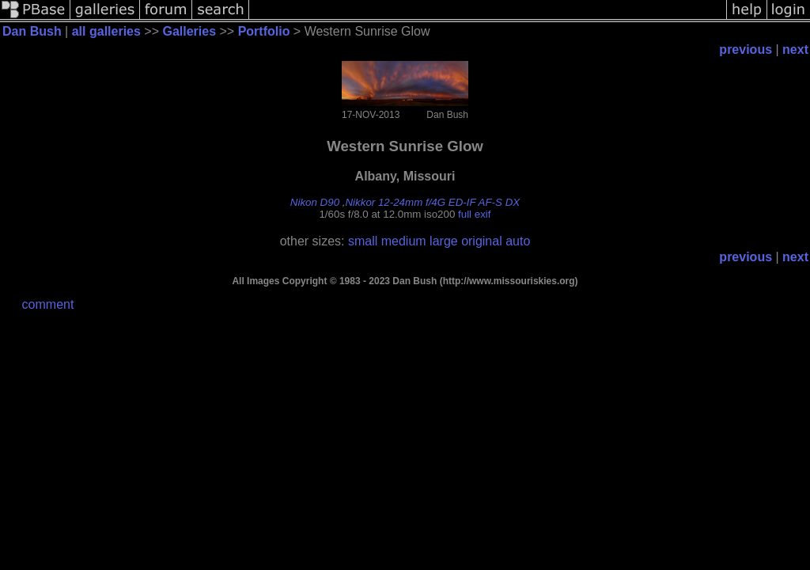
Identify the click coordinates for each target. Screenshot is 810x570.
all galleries (106, 31)
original (481, 241)
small (362, 241)
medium (403, 241)
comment (48, 304)
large (444, 241)
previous (745, 49)
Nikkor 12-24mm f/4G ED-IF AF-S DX (432, 202)
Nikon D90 (314, 202)
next (795, 49)
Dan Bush (32, 31)
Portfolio (264, 31)
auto (517, 241)
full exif (474, 214)
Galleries (189, 31)
